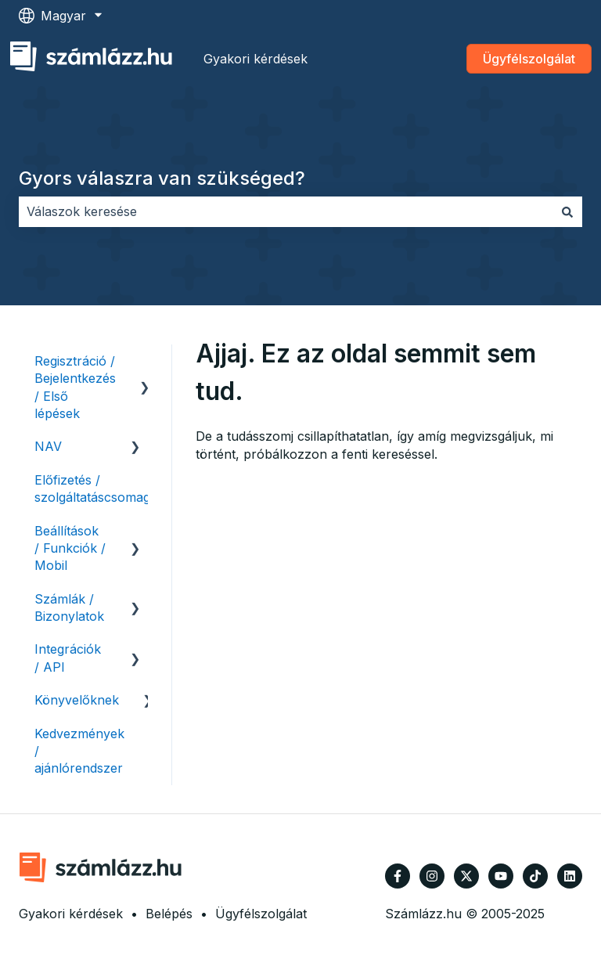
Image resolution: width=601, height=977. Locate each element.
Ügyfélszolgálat (529, 59)
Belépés (169, 913)
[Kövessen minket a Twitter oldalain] (466, 876)
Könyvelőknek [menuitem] (76, 700)
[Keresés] (567, 211)
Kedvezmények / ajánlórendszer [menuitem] (79, 751)
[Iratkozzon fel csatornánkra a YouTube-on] (500, 876)
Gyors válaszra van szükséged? (162, 178)
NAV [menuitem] (48, 446)
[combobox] (285, 211)
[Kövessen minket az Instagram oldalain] (431, 876)
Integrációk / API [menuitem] (67, 657)
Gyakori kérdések (255, 59)
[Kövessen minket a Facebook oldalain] (397, 876)
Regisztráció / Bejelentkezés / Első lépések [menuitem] (75, 387)
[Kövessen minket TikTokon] (535, 876)
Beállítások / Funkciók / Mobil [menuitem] (70, 548)
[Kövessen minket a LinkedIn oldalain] (569, 876)
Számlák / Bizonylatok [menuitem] (69, 607)
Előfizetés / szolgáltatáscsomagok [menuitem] (99, 488)
